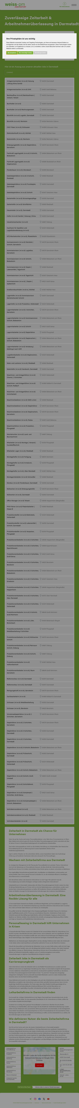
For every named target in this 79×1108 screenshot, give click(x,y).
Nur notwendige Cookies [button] (25, 52)
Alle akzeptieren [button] (12, 52)
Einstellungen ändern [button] (40, 52)
